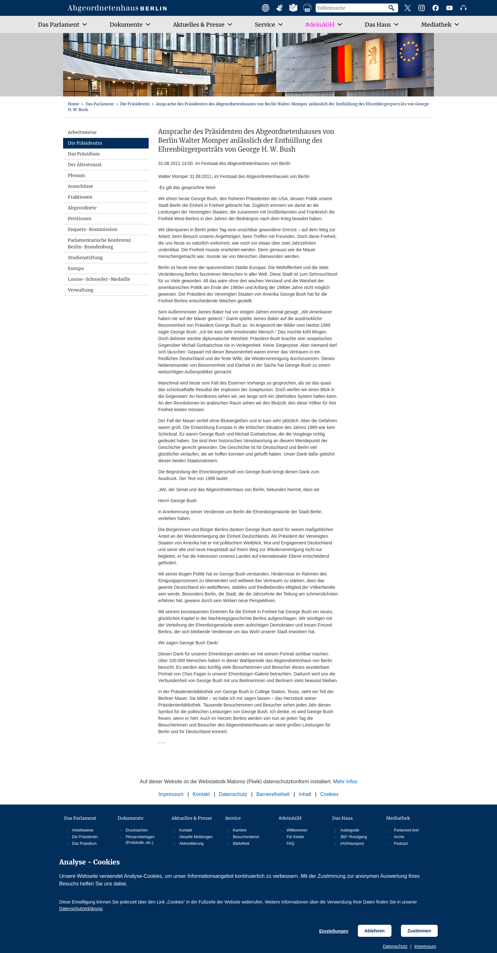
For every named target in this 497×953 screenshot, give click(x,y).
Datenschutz (395, 946)
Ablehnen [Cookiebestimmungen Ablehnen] (375, 930)
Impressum (425, 946)
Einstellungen (333, 931)
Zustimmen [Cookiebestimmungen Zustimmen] (419, 930)
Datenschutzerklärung (80, 908)
